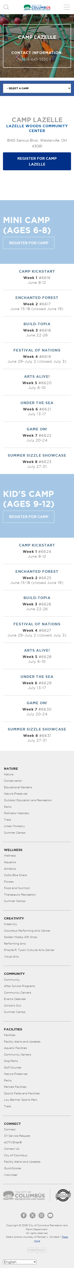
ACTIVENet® (13, 1142)
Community (12, 979)
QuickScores (12, 1168)
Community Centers (17, 992)
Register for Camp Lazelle (37, 161)
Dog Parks (11, 1060)
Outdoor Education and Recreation (28, 800)
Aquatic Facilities (15, 1048)
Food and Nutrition (17, 888)
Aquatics (10, 862)
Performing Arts (15, 943)
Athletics (10, 868)
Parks (7, 806)
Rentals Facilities (15, 1086)
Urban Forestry (14, 826)
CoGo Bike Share (15, 875)
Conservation (13, 780)
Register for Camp (28, 243)
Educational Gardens (18, 787)
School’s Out (12, 1005)
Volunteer (11, 1174)
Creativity (10, 924)
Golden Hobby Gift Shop (20, 937)
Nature (8, 774)
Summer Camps (14, 832)
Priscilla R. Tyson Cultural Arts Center (29, 950)
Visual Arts (11, 956)
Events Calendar (15, 999)
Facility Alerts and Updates (22, 1041)
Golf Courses (12, 1067)
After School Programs (19, 986)
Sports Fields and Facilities (22, 1093)
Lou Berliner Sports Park (20, 1099)
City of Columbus (15, 1155)
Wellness (10, 855)
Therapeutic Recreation (20, 894)
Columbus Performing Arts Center (27, 930)
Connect (10, 1129)
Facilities (9, 1035)
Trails (7, 819)
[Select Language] (20, 1262)
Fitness (9, 881)
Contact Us (11, 1148)
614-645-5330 (36, 59)
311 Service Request (17, 1135)
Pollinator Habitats (16, 813)
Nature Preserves (15, 793)
